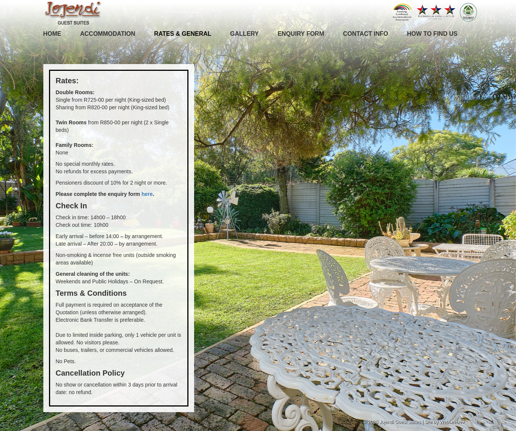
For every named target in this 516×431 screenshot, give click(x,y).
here (147, 194)
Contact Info (365, 34)
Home (52, 34)
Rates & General (182, 34)
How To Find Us (432, 34)
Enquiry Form (300, 34)
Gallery (244, 34)
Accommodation (107, 34)
